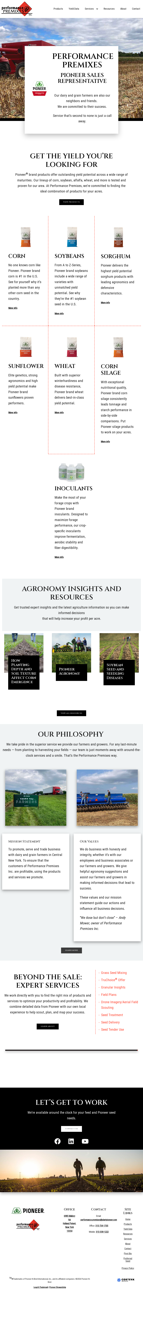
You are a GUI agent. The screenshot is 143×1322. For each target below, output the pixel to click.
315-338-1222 (102, 1256)
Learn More (71, 969)
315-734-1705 (101, 1250)
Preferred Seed (128, 1284)
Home (128, 1244)
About (123, 8)
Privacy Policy (128, 1293)
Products (58, 8)
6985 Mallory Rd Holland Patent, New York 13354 (69, 1248)
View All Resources (71, 727)
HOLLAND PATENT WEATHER (71, 1088)
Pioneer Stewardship (57, 1312)
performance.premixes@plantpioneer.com (98, 1244)
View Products (71, 204)
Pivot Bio (128, 1278)
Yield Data (74, 8)
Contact (136, 8)
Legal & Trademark (41, 1312)
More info (15, 312)
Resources (109, 8)
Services (91, 8)
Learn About (47, 1047)
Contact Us (71, 1151)
